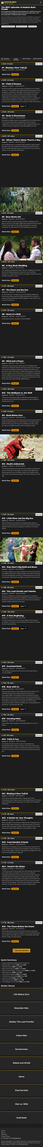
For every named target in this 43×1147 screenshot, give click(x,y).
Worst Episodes (16, 59)
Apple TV (23, 106)
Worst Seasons (37, 58)
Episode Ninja (16, 1138)
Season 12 (5, 417)
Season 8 (4, 618)
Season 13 (5, 118)
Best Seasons (27, 58)
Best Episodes (5, 58)
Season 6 (4, 86)
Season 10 (5, 395)
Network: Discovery (22, 26)
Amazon (15, 74)
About (3, 1132)
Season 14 (5, 316)
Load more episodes (21, 950)
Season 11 (5, 142)
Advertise (4, 1134)
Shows (3, 1130)
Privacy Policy (5, 1136)
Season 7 (4, 70)
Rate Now (39, 64)
